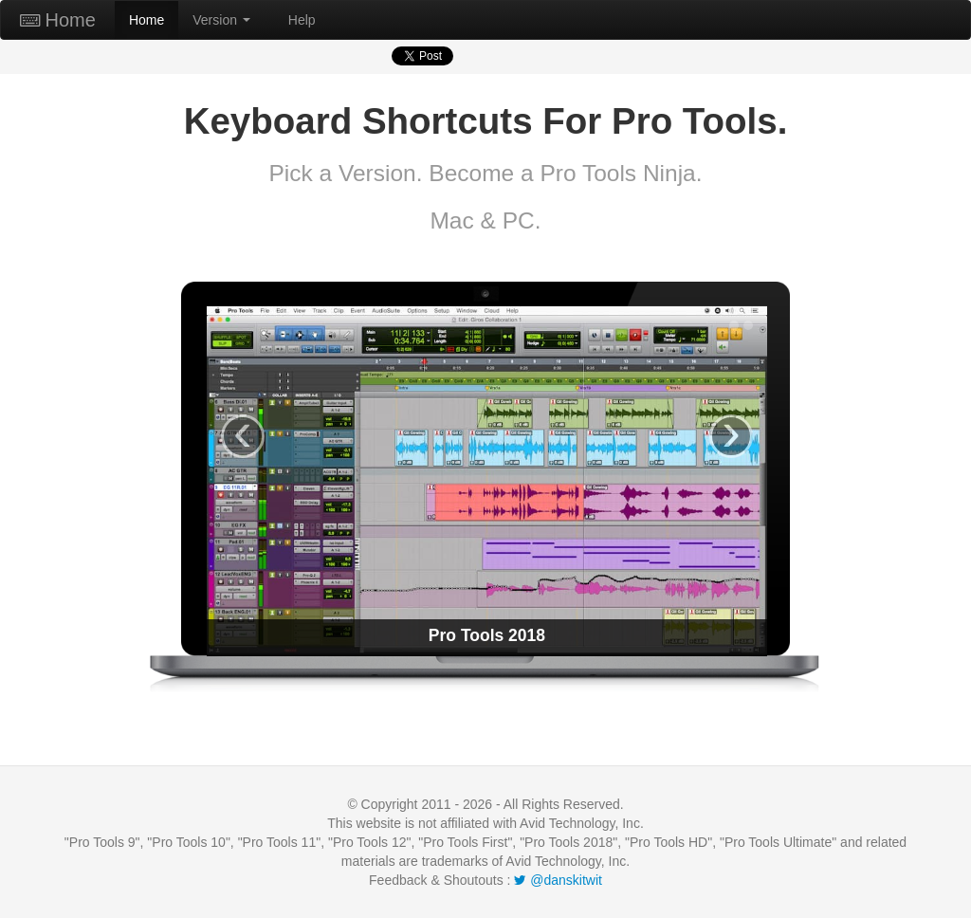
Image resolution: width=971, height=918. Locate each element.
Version (221, 20)
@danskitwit (558, 880)
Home (58, 19)
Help (302, 20)
